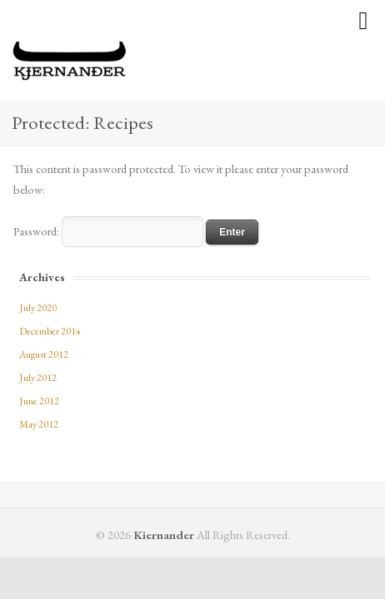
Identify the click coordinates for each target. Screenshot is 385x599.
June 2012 (39, 401)
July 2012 (38, 377)
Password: (108, 231)
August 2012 (43, 354)
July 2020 (38, 307)
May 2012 (38, 424)
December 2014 (50, 331)
